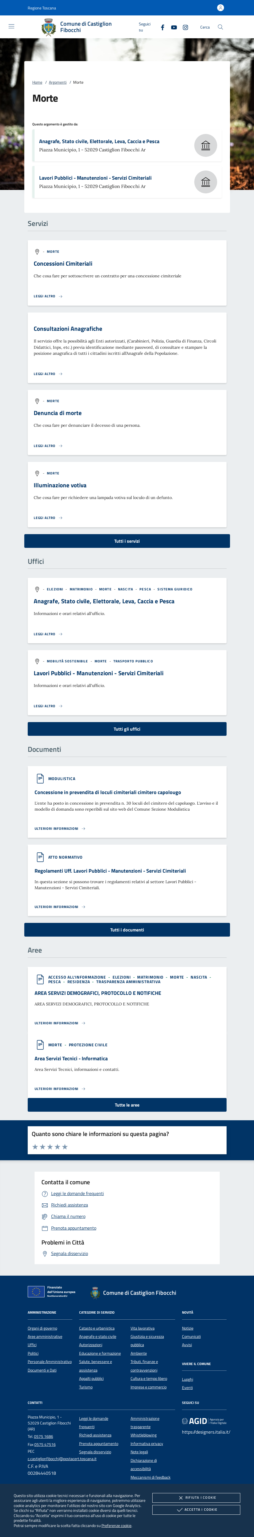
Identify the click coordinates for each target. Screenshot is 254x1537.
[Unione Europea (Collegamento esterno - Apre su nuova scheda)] (53, 1293)
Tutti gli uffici (127, 729)
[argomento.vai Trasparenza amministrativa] (128, 982)
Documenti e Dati (42, 1370)
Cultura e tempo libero (149, 1378)
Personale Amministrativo (50, 1361)
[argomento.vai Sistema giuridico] (175, 589)
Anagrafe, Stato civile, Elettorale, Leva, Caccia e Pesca (99, 141)
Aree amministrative (45, 1336)
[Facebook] (160, 27)
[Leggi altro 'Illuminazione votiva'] (48, 518)
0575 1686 (43, 1436)
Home (37, 82)
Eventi (187, 1387)
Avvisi (187, 1345)
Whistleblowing (144, 1435)
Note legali (139, 1452)
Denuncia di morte (58, 412)
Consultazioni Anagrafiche (68, 328)
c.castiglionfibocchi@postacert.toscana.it (62, 1459)
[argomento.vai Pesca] (145, 589)
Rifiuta (196, 1497)
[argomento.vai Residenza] (79, 982)
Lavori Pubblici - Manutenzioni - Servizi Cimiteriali (95, 178)
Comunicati (191, 1336)
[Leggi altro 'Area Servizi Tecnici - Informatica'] (60, 1089)
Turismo (86, 1387)
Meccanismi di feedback (151, 1477)
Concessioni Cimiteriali (63, 263)
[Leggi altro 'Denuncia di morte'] (48, 446)
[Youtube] (171, 27)
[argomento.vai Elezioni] (55, 589)
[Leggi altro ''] (48, 634)
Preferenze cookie (116, 1525)
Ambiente (139, 1353)
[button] (42, 8)
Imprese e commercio (149, 1387)
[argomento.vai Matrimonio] (82, 589)
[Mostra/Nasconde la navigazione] (11, 26)
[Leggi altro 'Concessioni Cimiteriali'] (48, 296)
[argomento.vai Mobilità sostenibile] (68, 661)
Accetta (196, 1509)
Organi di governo (42, 1328)
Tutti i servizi (127, 541)
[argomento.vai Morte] (53, 251)
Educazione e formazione (100, 1353)
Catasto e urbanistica (97, 1328)
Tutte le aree (127, 1104)
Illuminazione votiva (60, 485)
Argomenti (58, 82)
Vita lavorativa (143, 1328)
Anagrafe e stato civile (97, 1336)
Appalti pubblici (91, 1378)
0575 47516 (45, 1444)
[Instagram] (183, 27)
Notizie (187, 1328)
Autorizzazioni (90, 1345)
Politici (33, 1353)
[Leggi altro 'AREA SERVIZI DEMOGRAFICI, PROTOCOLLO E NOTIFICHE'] (60, 1023)
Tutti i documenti (127, 929)
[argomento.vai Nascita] (126, 589)
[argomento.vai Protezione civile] (88, 1045)
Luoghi (187, 1379)
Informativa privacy (147, 1443)
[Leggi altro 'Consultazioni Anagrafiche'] (48, 374)
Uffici (32, 1345)
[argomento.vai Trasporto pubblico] (133, 661)
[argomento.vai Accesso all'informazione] (77, 977)
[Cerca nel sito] (220, 27)
